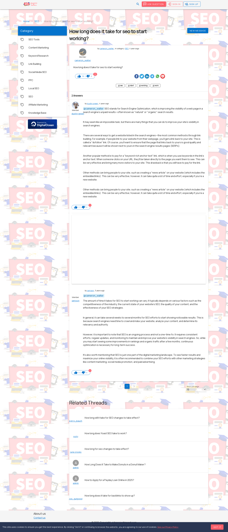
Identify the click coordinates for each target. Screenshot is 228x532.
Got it (217, 527)
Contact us (40, 517)
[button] (196, 389)
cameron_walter (107, 48)
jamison (90, 290)
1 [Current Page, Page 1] (127, 386)
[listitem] (138, 418)
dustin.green (92, 103)
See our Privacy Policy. (167, 527)
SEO (126, 48)
